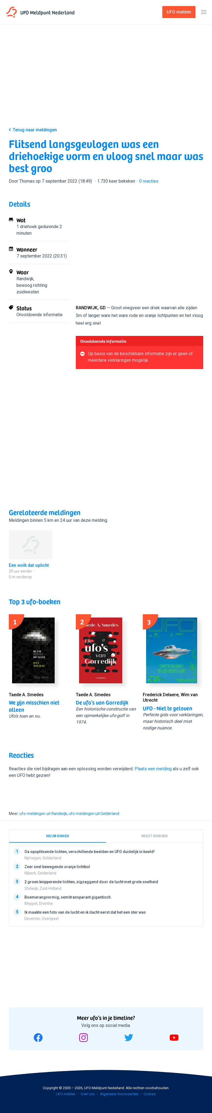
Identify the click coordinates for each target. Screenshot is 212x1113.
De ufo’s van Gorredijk (102, 702)
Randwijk (25, 278)
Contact (150, 1094)
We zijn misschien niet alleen (34, 705)
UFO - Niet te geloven (167, 708)
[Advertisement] (106, 80)
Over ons (88, 1094)
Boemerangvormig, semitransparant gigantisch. (68, 897)
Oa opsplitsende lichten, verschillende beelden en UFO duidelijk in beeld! (89, 851)
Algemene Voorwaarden (119, 1094)
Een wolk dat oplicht (29, 565)
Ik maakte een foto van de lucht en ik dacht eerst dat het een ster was (85, 912)
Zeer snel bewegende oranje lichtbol (57, 867)
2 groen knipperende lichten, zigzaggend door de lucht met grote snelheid (91, 882)
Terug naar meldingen (35, 129)
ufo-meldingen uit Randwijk (43, 813)
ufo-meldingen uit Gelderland (94, 813)
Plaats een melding (153, 768)
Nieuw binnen (57, 836)
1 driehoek (26, 226)
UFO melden (66, 1094)
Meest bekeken (154, 836)
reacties (148, 181)
